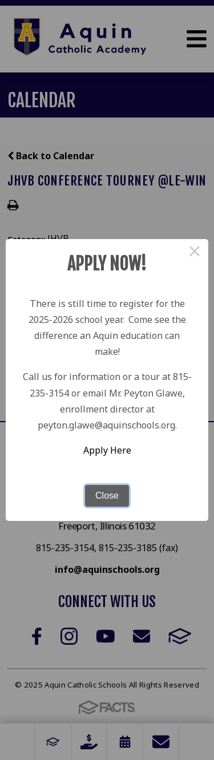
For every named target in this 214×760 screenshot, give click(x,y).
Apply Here (107, 450)
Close (107, 495)
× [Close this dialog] (194, 252)
